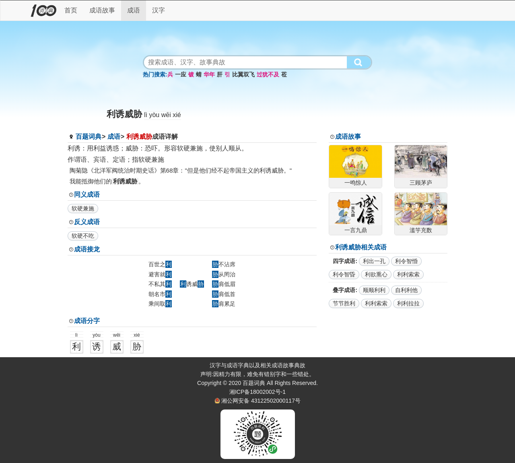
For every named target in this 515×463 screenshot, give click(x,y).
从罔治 (223, 274)
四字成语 (344, 261)
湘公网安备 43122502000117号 (261, 400)
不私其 (160, 284)
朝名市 (160, 294)
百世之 (160, 264)
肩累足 (223, 303)
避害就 (160, 274)
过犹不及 (268, 74)
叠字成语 (344, 290)
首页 (70, 10)
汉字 (158, 10)
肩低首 (223, 294)
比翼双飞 (243, 74)
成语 (133, 10)
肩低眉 (223, 284)
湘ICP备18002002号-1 (257, 392)
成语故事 (102, 10)
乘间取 (160, 303)
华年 (209, 74)
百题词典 (88, 136)
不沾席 (223, 264)
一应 (180, 74)
